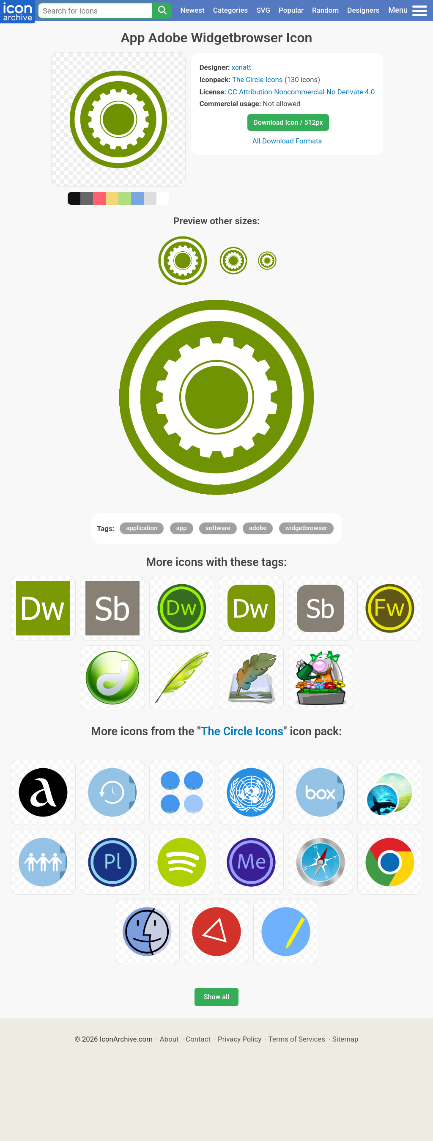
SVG (263, 10)
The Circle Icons (257, 79)
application (141, 528)
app (181, 528)
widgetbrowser (306, 528)
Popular (291, 10)
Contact (198, 1039)
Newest (192, 10)
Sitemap (345, 1039)
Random (325, 10)
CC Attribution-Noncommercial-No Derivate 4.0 (301, 92)
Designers (363, 10)
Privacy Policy (239, 1039)
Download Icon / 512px (288, 122)
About (169, 1039)
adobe (258, 528)
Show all (216, 997)
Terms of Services (297, 1039)
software (218, 528)
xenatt (241, 67)
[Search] (162, 11)
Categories (230, 10)
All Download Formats (287, 141)
